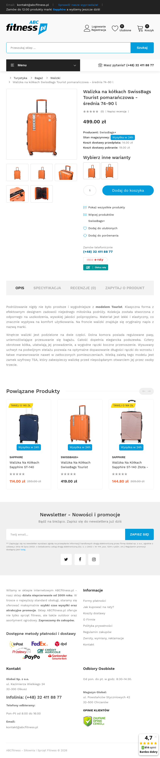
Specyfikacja (47, 288)
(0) (102, 111)
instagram (93, 559)
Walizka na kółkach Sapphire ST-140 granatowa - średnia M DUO (27, 469)
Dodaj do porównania (103, 235)
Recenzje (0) (83, 288)
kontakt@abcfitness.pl (22, 727)
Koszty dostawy (94, 613)
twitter (66, 559)
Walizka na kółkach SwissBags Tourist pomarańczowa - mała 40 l (78, 469)
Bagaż (39, 78)
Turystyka (20, 78)
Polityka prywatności (97, 625)
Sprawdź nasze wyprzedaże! (78, 4)
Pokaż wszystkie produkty (106, 207)
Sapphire (16, 457)
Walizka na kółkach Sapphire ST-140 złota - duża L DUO (130, 467)
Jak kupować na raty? (98, 607)
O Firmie (89, 619)
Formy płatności (94, 600)
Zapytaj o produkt (124, 288)
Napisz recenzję (116, 111)
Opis (19, 288)
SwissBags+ (108, 132)
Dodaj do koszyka (128, 190)
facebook (80, 559)
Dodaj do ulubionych (102, 228)
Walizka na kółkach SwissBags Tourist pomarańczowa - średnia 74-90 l (63, 82)
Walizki (55, 78)
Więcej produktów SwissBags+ (101, 218)
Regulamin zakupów (97, 632)
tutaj (23, 549)
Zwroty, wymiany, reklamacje (103, 638)
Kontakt (88, 644)
